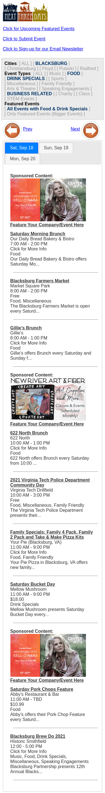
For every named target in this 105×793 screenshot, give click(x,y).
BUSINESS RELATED (29, 93)
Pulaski (66, 68)
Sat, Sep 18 (21, 147)
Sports (57, 78)
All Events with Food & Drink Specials (47, 108)
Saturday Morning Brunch (37, 233)
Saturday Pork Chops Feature (41, 689)
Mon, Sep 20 (22, 158)
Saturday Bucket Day (32, 584)
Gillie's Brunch (26, 327)
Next (75, 129)
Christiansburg (21, 68)
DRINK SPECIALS (26, 78)
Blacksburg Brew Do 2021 (38, 736)
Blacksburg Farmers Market (39, 280)
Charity (65, 93)
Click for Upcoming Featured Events (38, 28)
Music (55, 73)
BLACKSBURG (51, 63)
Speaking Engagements (65, 88)
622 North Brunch (29, 433)
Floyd (47, 68)
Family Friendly (57, 83)
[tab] (21, 148)
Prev (27, 129)
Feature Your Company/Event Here (47, 224)
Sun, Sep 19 (56, 147)
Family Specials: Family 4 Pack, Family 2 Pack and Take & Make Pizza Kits (51, 534)
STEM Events (20, 98)
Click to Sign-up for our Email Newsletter (43, 48)
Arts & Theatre (21, 88)
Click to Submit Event (24, 38)
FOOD (73, 73)
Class (84, 93)
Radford (88, 68)
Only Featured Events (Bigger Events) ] (46, 113)
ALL (25, 63)
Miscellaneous (21, 83)
